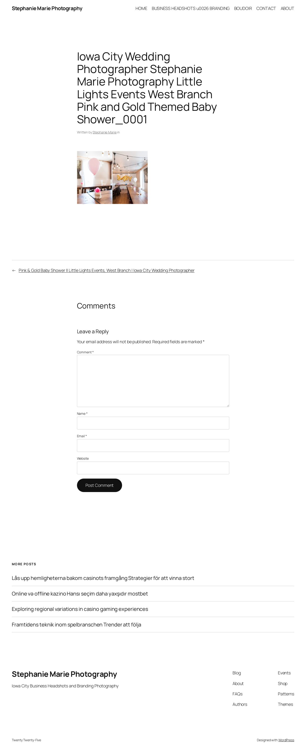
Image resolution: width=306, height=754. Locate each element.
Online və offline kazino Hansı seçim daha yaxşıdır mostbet (80, 594)
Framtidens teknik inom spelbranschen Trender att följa (76, 625)
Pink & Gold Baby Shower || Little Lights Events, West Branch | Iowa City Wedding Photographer (107, 270)
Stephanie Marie (105, 132)
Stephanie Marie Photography (47, 8)
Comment (85, 352)
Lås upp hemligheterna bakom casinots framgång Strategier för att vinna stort (103, 578)
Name (82, 413)
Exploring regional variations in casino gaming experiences (80, 609)
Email (82, 436)
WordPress (286, 740)
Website (83, 458)
